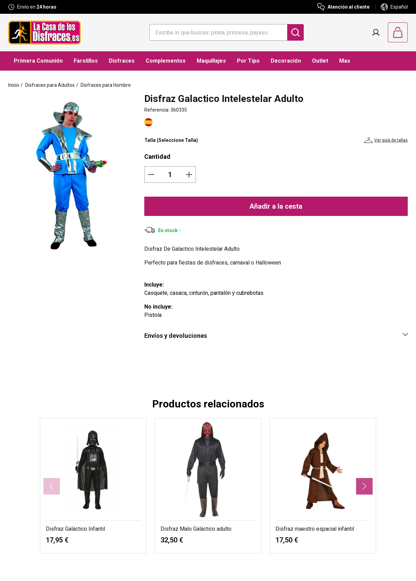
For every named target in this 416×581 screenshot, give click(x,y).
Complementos (166, 61)
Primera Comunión (38, 61)
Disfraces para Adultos (50, 85)
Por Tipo (248, 61)
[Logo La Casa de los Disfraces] (44, 32)
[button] (364, 486)
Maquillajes (211, 61)
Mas (344, 61)
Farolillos (86, 61)
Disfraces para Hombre (106, 85)
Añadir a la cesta (275, 206)
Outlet (320, 61)
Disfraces (122, 61)
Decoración (286, 61)
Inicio (13, 85)
